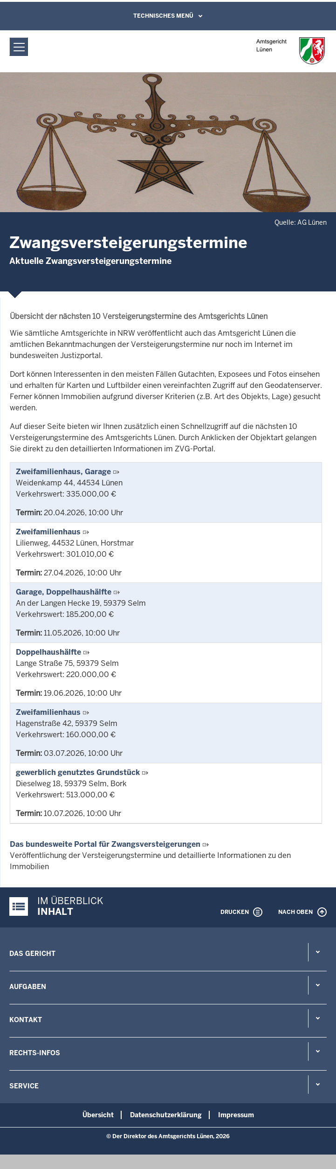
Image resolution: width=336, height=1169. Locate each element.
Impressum (236, 1115)
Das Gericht (32, 953)
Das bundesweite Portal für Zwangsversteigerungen (105, 844)
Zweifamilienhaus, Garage (63, 472)
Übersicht (98, 1115)
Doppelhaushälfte (48, 652)
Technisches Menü (163, 16)
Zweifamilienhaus (48, 532)
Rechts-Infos (34, 1053)
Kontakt (25, 1020)
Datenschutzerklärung (166, 1115)
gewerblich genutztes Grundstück (78, 772)
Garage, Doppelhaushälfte (63, 592)
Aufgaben (27, 986)
